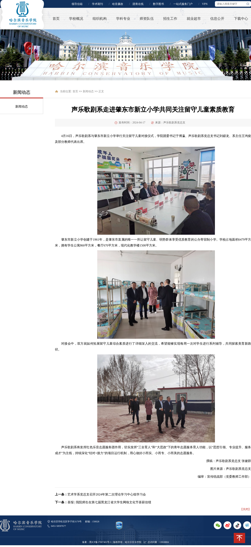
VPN (204, 4)
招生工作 (170, 19)
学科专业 (123, 19)
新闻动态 (21, 106)
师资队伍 (147, 19)
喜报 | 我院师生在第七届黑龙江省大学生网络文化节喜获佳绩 (109, 502)
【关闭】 (245, 509)
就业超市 (194, 19)
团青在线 (138, 4)
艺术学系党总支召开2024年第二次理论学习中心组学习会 (106, 494)
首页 (56, 19)
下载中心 (241, 19)
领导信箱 (77, 4)
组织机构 (100, 19)
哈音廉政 (117, 4)
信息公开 (217, 19)
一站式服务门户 (183, 4)
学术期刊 (97, 4)
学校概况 (76, 19)
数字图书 (158, 4)
